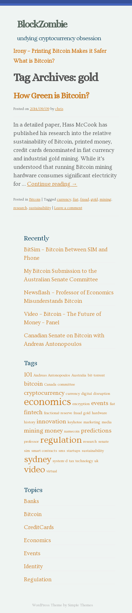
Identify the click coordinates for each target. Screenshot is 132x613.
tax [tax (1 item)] (71, 461)
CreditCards (39, 527)
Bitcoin (34, 199)
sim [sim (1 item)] (27, 451)
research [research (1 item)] (90, 442)
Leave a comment (68, 208)
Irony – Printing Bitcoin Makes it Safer (59, 51)
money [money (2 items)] (54, 430)
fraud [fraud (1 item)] (78, 413)
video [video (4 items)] (34, 469)
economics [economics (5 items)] (47, 402)
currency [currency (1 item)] (73, 394)
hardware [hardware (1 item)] (99, 413)
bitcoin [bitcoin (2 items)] (33, 383)
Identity (33, 566)
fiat (75, 199)
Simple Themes (80, 605)
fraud (84, 199)
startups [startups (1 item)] (73, 451)
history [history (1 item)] (29, 422)
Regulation (37, 579)
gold (94, 199)
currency (64, 199)
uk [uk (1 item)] (96, 461)
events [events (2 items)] (99, 403)
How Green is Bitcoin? (51, 95)
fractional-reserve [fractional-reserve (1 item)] (58, 413)
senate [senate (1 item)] (103, 442)
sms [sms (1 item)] (61, 451)
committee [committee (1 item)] (66, 384)
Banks (31, 501)
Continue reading (52, 184)
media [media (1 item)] (107, 422)
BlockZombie (42, 24)
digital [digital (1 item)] (86, 394)
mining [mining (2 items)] (33, 430)
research (20, 208)
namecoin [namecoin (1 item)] (72, 431)
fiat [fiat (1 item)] (112, 404)
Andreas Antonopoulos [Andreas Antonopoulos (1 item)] (51, 375)
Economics (37, 540)
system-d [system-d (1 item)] (60, 461)
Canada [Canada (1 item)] (50, 384)
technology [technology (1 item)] (84, 461)
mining (105, 199)
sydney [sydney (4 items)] (37, 459)
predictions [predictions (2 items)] (96, 430)
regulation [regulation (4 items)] (61, 440)
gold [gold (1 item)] (86, 413)
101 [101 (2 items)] (28, 374)
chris (59, 108)
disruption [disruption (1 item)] (101, 394)
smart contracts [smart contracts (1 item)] (44, 451)
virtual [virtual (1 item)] (51, 471)
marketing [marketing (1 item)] (91, 422)
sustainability (40, 208)
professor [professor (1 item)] (31, 442)
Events (32, 553)
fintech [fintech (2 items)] (33, 412)
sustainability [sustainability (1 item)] (93, 451)
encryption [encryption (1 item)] (81, 404)
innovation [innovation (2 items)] (51, 421)
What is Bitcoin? (34, 61)
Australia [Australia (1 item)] (78, 375)
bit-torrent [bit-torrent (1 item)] (96, 375)
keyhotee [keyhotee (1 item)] (75, 422)
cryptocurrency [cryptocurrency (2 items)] (44, 393)
